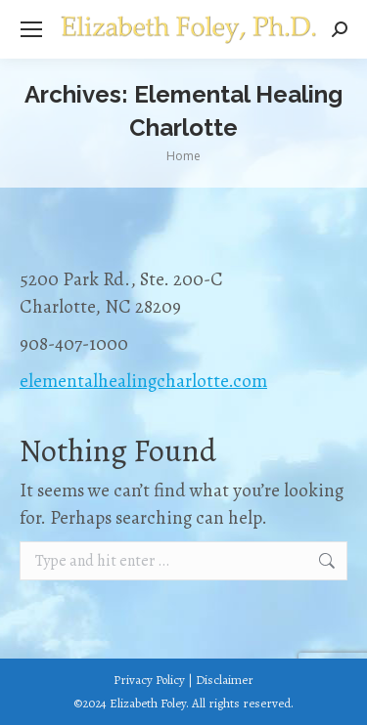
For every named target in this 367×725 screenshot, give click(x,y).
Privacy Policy (149, 679)
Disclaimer (224, 679)
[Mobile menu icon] (31, 29)
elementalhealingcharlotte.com (143, 381)
